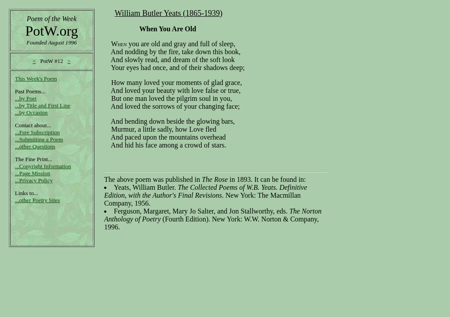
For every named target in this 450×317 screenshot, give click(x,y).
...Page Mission (32, 173)
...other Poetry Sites (37, 200)
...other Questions (35, 146)
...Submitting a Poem (39, 139)
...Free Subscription (37, 132)
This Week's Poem (36, 78)
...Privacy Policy (34, 180)
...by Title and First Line (42, 105)
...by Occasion (31, 112)
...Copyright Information (43, 166)
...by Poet (25, 98)
